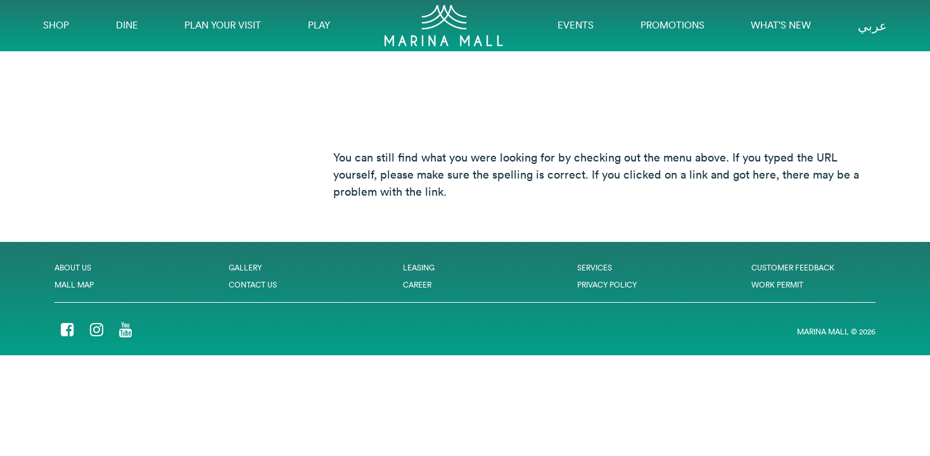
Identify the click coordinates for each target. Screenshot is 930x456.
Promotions (672, 25)
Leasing (419, 267)
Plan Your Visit (222, 25)
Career (417, 284)
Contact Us (253, 284)
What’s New (781, 25)
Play (319, 25)
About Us (72, 267)
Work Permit (777, 284)
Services (594, 267)
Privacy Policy (607, 284)
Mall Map (74, 284)
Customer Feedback (792, 267)
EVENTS (575, 25)
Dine (127, 25)
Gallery (245, 267)
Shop (56, 25)
